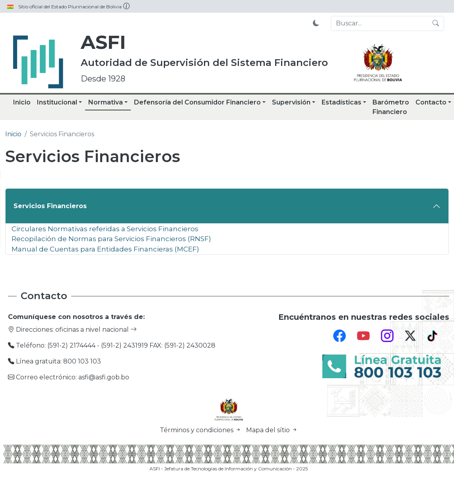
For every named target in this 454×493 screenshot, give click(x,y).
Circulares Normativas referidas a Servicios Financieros (105, 228)
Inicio (22, 102)
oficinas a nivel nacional (96, 329)
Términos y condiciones (201, 430)
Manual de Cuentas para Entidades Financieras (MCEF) (105, 249)
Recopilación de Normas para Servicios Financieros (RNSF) (111, 238)
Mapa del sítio (272, 430)
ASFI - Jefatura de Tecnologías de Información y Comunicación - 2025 (228, 469)
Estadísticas (341, 102)
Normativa (105, 102)
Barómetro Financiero (391, 107)
